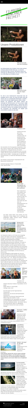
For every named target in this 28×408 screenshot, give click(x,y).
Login (23, 403)
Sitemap (12, 403)
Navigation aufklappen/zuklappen (14, 1)
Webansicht (22, 404)
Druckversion (6, 403)
